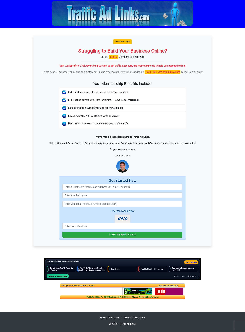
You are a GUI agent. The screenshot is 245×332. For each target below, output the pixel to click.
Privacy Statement (110, 317)
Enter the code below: (122, 211)
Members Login (122, 41)
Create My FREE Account (122, 234)
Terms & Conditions (134, 317)
